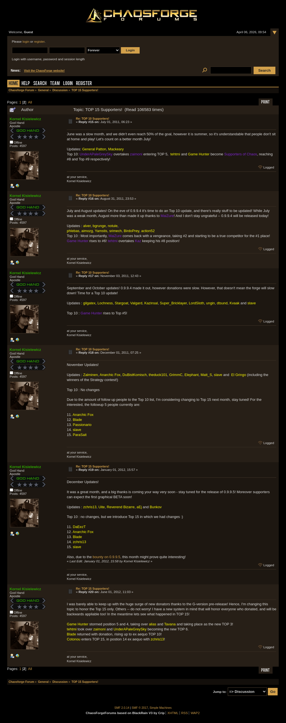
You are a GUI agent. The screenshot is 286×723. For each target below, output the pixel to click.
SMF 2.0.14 (122, 707)
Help (26, 84)
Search (40, 84)
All (30, 102)
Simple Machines (161, 707)
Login (68, 84)
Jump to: (220, 691)
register (39, 41)
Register (84, 84)
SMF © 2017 (140, 707)
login (26, 41)
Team (55, 84)
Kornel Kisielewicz (25, 119)
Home (13, 84)
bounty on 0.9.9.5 (106, 557)
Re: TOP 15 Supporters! (92, 466)
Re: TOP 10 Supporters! (92, 118)
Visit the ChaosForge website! (44, 70)
